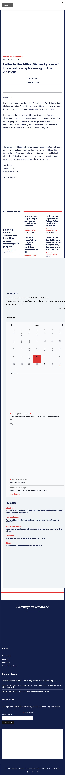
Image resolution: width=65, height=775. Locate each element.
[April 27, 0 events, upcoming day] (14, 366)
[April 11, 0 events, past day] (52, 343)
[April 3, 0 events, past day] (44, 336)
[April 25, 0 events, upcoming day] (52, 359)
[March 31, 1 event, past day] (21, 336)
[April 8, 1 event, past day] (29, 343)
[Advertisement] (32, 744)
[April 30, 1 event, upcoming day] (37, 366)
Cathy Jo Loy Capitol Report (30, 229)
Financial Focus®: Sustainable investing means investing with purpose (11, 238)
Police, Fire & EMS (13, 526)
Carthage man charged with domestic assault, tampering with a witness (34, 530)
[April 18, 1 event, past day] (52, 351)
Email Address (7, 715)
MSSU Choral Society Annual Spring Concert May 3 (28, 490)
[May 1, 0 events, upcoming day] (44, 366)
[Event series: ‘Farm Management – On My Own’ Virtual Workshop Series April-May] (30, 414)
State (8, 543)
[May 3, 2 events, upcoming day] (60, 366)
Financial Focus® (9, 250)
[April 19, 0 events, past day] (60, 351)
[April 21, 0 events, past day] (21, 359)
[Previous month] (11, 325)
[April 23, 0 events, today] (37, 359)
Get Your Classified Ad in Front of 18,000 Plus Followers (27, 298)
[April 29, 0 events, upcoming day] (29, 366)
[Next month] (62, 325)
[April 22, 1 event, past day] (29, 359)
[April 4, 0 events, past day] (52, 336)
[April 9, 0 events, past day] (37, 343)
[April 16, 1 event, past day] (37, 351)
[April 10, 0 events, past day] (44, 343)
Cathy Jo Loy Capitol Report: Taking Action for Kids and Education (53, 221)
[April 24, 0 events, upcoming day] (44, 359)
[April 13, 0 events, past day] (14, 351)
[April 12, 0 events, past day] (60, 343)
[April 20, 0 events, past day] (14, 359)
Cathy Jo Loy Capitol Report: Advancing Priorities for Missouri (31, 221)
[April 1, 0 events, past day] (29, 336)
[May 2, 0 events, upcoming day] (52, 366)
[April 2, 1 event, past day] (37, 336)
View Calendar (15, 494)
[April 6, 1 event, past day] (14, 343)
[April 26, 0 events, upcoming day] (60, 359)
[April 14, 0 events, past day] (21, 351)
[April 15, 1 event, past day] (29, 351)
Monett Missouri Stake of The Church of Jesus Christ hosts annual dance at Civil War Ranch (34, 512)
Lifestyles (10, 508)
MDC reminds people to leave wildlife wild (24, 546)
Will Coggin (33, 78)
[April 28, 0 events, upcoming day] (21, 366)
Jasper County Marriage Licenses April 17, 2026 (26, 538)
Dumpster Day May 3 (17, 482)
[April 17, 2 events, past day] (44, 351)
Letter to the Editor (13, 57)
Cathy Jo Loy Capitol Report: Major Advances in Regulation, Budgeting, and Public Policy (53, 243)
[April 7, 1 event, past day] (21, 343)
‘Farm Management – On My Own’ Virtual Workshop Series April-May (34, 416)
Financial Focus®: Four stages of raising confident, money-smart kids (31, 244)
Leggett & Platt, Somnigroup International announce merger (25, 691)
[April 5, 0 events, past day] (60, 336)
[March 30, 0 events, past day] (14, 336)
